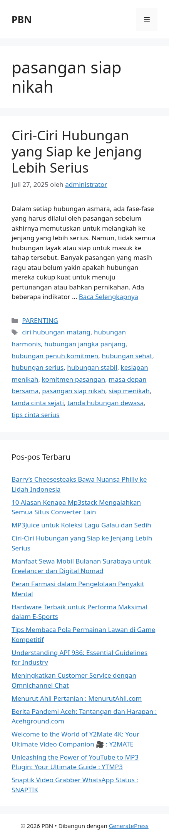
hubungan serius (38, 367)
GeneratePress (129, 826)
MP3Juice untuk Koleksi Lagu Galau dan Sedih (81, 524)
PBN (22, 19)
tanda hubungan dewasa (105, 402)
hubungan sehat (127, 355)
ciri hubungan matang (56, 332)
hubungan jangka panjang (84, 343)
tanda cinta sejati (38, 402)
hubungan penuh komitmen (55, 355)
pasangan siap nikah (73, 390)
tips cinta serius (35, 414)
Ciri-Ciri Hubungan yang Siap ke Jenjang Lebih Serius (77, 151)
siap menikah (129, 390)
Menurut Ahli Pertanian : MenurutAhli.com (77, 698)
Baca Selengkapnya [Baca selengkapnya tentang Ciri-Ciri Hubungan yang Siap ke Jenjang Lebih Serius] (108, 296)
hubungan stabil (92, 367)
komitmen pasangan (73, 379)
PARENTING (40, 320)
